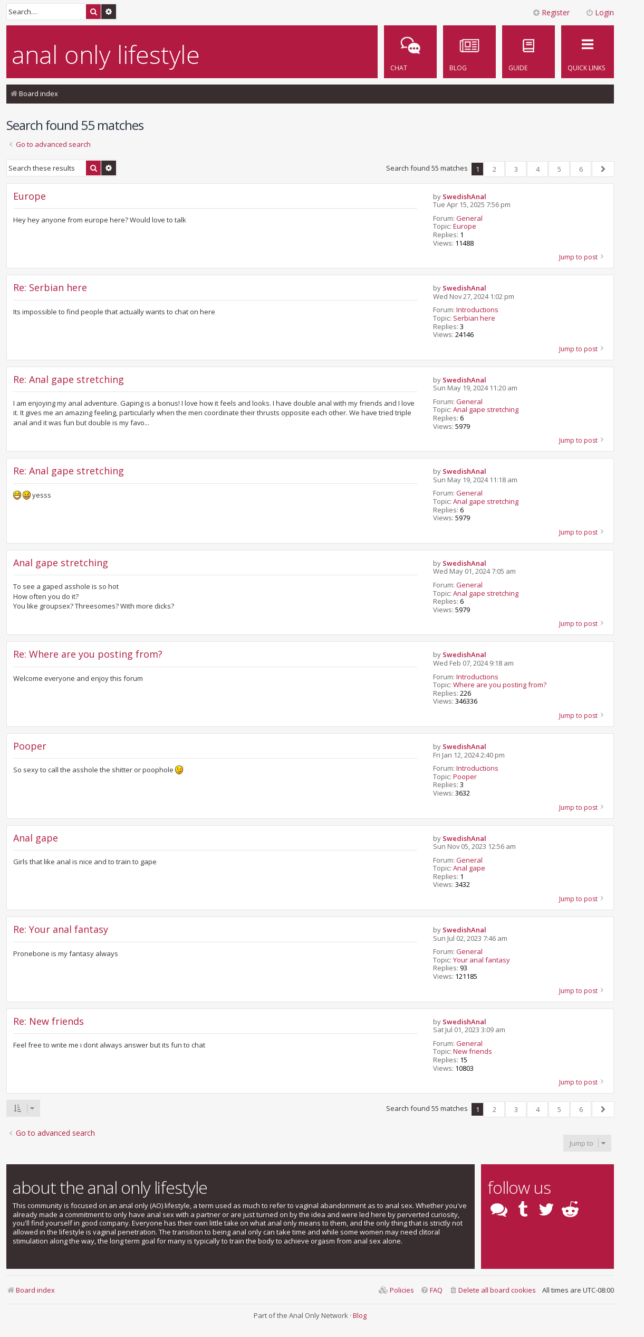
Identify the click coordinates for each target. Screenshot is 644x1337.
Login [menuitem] (599, 12)
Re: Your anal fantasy (60, 929)
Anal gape (469, 868)
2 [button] (494, 169)
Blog (360, 1315)
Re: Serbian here (50, 288)
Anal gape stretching (485, 410)
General (469, 218)
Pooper (465, 777)
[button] (603, 169)
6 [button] (581, 169)
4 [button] (538, 169)
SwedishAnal (464, 197)
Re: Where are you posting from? (87, 654)
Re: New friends (48, 1021)
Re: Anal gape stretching (68, 379)
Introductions (477, 310)
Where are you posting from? (499, 685)
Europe (464, 226)
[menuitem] (528, 51)
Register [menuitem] (551, 12)
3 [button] (516, 169)
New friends (472, 1052)
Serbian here (474, 318)
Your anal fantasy (481, 960)
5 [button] (559, 169)
